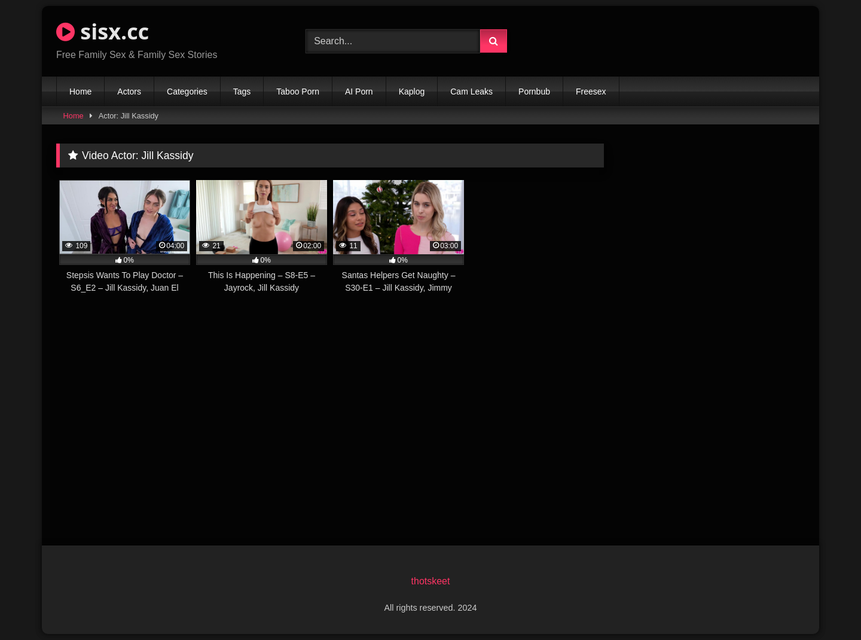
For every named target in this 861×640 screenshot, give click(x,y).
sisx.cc (102, 31)
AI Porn (359, 91)
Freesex (591, 91)
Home (80, 91)
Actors (129, 91)
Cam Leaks (471, 91)
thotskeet (430, 581)
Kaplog (412, 91)
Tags (242, 91)
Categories (187, 91)
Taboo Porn (297, 91)
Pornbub (534, 91)
